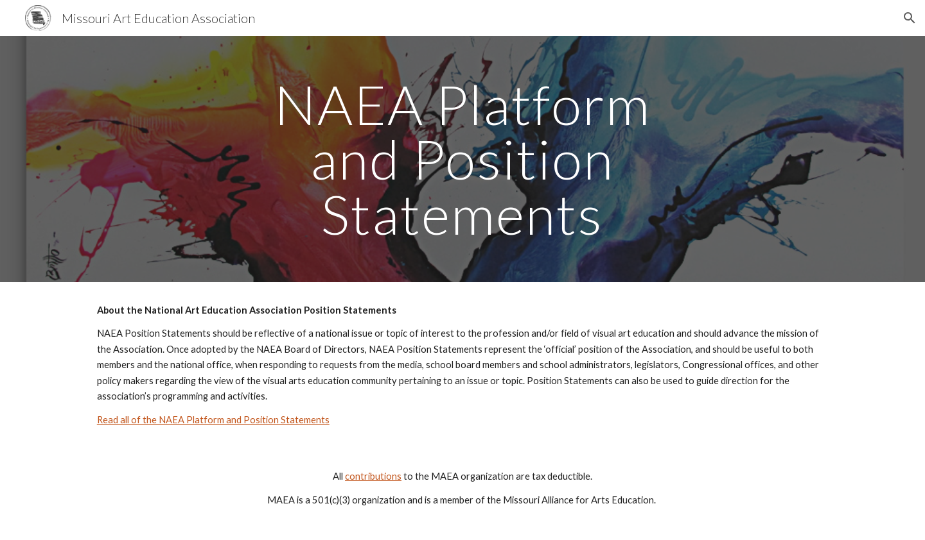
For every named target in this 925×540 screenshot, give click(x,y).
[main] (462, 159)
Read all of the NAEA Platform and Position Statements (213, 419)
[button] (909, 18)
